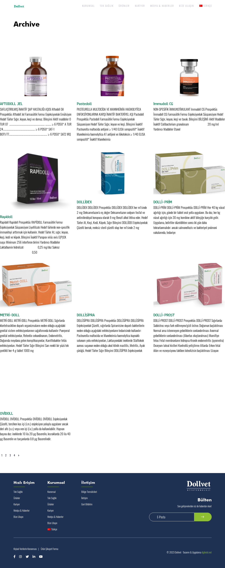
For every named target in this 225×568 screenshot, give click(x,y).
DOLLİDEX (84, 201)
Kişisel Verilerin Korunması (25, 549)
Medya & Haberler (22, 510)
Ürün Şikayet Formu (49, 549)
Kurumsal (51, 492)
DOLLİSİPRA (86, 314)
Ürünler (17, 498)
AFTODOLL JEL (11, 103)
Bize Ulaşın (18, 517)
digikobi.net (207, 552)
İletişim (84, 498)
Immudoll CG (163, 103)
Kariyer (17, 504)
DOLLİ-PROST (164, 314)
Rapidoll (6, 216)
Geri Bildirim (86, 504)
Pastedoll (84, 103)
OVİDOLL (6, 413)
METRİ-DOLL (10, 314)
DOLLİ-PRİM (162, 201)
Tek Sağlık (18, 492)
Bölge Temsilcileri (89, 492)
